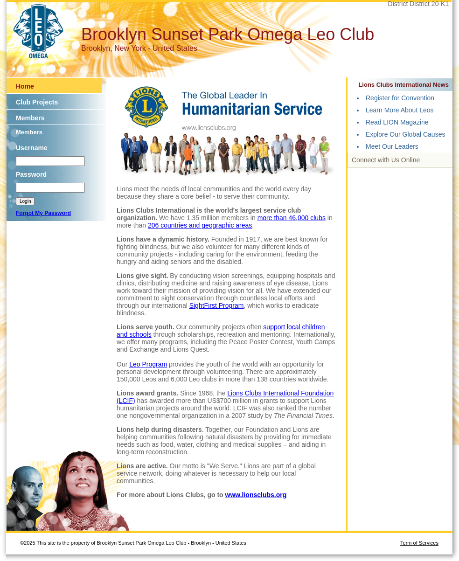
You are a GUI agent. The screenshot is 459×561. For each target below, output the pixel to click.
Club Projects (37, 102)
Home (25, 86)
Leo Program (148, 364)
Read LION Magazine (397, 122)
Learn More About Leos (400, 110)
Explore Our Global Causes (405, 134)
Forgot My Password (43, 213)
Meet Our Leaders (392, 146)
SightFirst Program (216, 305)
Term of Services (419, 543)
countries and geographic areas (206, 225)
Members (30, 118)
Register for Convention (400, 98)
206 (154, 225)
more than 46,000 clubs (291, 218)
